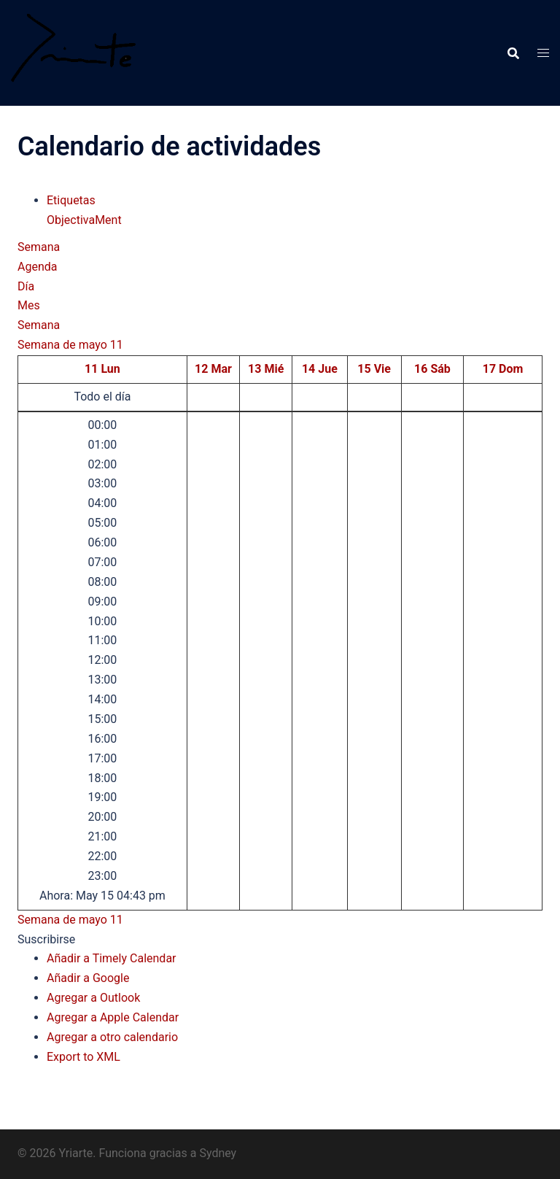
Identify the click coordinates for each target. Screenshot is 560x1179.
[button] (46, 939)
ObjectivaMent (84, 220)
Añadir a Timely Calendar (111, 958)
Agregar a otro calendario (112, 1037)
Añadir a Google (88, 978)
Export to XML (83, 1057)
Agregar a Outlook (93, 998)
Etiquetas (71, 200)
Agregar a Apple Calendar (113, 1017)
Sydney (217, 1153)
